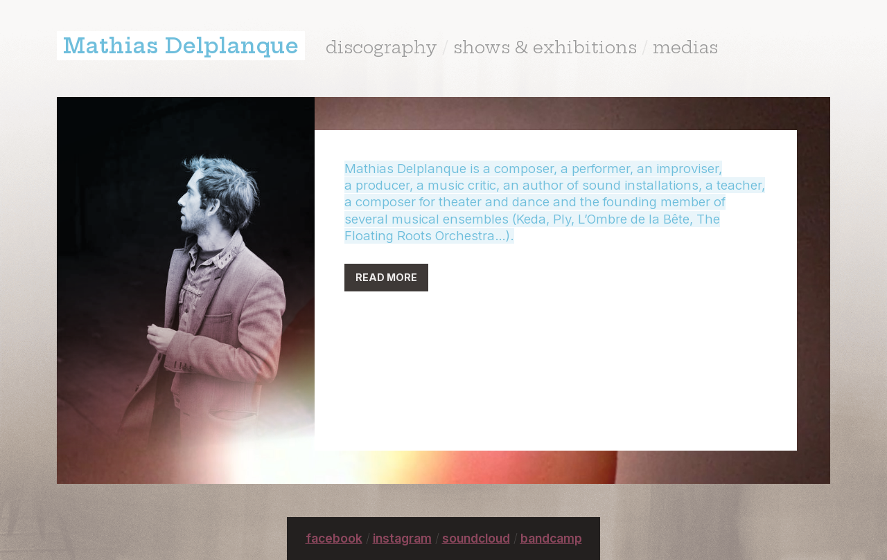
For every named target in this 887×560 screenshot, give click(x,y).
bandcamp (551, 538)
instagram (402, 538)
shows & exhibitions (545, 47)
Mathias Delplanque (181, 46)
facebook (334, 538)
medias (685, 47)
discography (381, 47)
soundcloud (476, 538)
